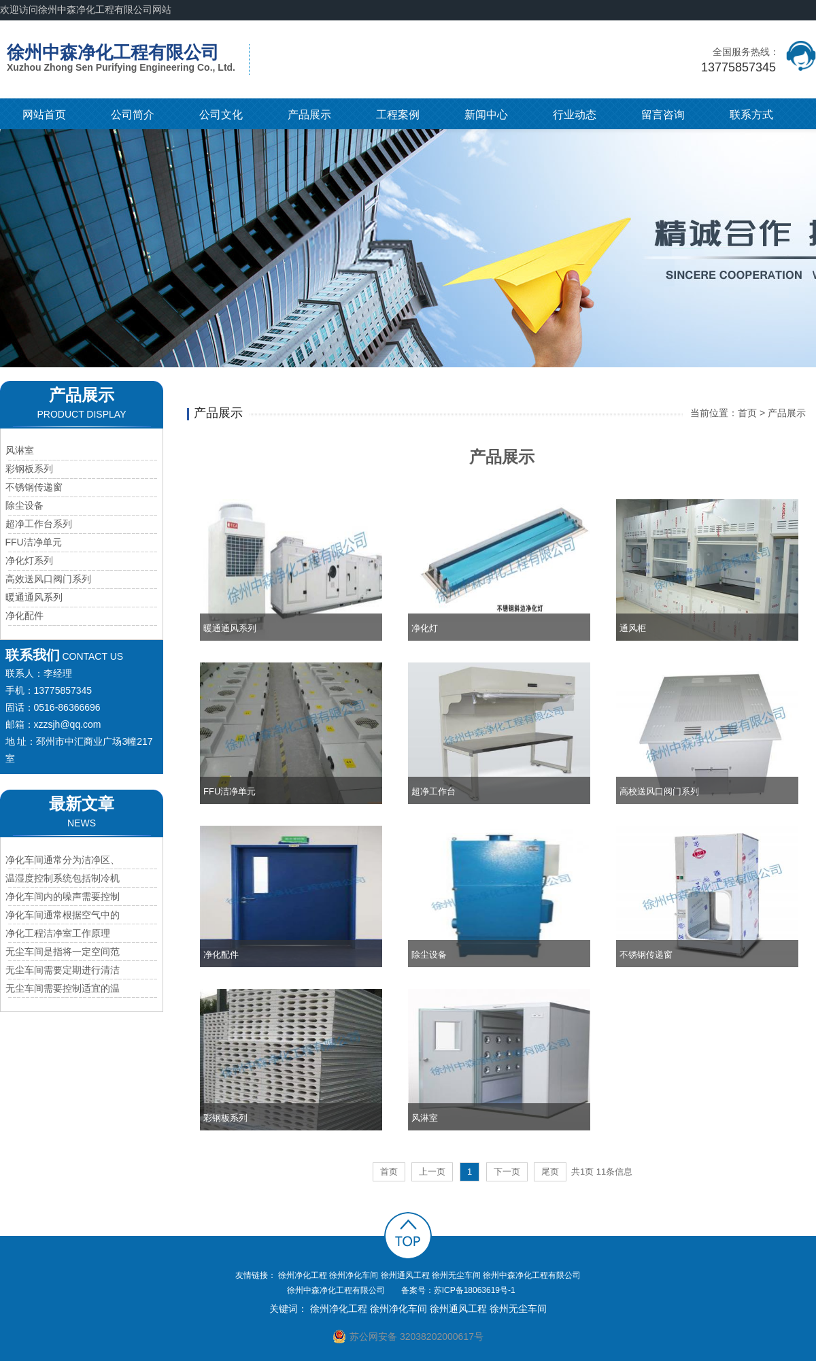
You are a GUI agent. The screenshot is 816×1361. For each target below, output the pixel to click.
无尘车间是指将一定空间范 (62, 951)
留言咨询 (663, 114)
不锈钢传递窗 (34, 487)
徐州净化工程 (302, 1275)
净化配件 (24, 615)
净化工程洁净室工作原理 (57, 933)
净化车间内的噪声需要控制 (62, 896)
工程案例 (398, 114)
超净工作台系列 (38, 523)
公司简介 (132, 114)
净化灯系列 (29, 560)
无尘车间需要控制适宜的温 (62, 988)
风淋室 (19, 450)
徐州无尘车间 (456, 1275)
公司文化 (221, 114)
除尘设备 (24, 505)
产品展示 (309, 114)
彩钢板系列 (29, 468)
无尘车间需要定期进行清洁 (62, 969)
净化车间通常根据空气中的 (62, 914)
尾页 (550, 1171)
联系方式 (751, 114)
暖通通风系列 (34, 597)
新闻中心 (486, 114)
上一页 (432, 1171)
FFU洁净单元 (33, 542)
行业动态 (574, 114)
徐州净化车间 (353, 1275)
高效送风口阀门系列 (48, 578)
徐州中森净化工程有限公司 (532, 1275)
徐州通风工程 (405, 1275)
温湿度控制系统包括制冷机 (62, 878)
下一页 (507, 1171)
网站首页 (44, 114)
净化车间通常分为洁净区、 (62, 859)
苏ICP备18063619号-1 (474, 1290)
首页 (747, 412)
